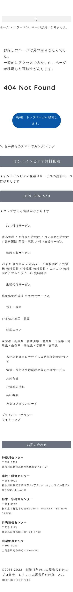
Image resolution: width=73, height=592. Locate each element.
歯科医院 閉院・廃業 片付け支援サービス (34, 241)
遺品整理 (8, 236)
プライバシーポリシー (17, 414)
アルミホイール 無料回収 (29, 273)
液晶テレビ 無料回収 (43, 264)
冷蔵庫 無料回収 (34, 268)
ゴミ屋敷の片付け (56, 236)
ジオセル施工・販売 (16, 318)
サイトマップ (11, 419)
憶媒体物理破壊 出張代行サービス (26, 295)
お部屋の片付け (29, 236)
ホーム (4, 27)
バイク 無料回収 (13, 264)
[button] (36, 19)
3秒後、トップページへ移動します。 (36, 120)
